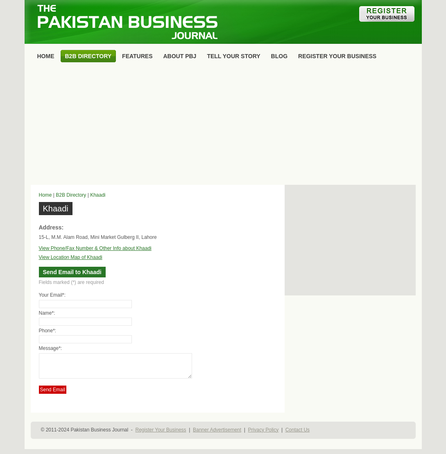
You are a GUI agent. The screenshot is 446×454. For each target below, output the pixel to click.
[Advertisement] (223, 125)
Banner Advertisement (217, 435)
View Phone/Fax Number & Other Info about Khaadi (95, 248)
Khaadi (97, 195)
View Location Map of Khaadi (70, 257)
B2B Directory (71, 195)
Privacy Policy (263, 435)
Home (45, 195)
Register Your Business (160, 435)
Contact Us (297, 435)
